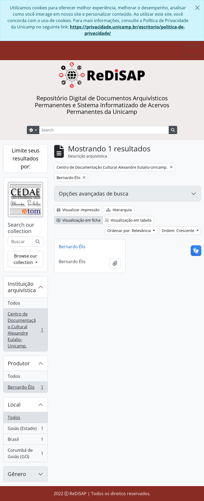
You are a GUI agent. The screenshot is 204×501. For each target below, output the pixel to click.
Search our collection (21, 228)
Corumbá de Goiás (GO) (25, 453)
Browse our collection (25, 259)
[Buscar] (37, 242)
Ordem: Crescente (178, 230)
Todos (14, 303)
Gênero (17, 474)
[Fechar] (197, 7)
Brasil (25, 440)
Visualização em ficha (78, 220)
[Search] (104, 130)
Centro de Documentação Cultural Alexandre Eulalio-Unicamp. (25, 330)
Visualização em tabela (128, 220)
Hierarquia (119, 209)
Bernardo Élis (25, 388)
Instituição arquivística (22, 287)
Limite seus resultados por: (26, 158)
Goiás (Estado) (25, 429)
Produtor (19, 363)
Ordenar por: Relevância (129, 230)
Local (14, 404)
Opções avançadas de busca (93, 193)
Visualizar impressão (78, 209)
